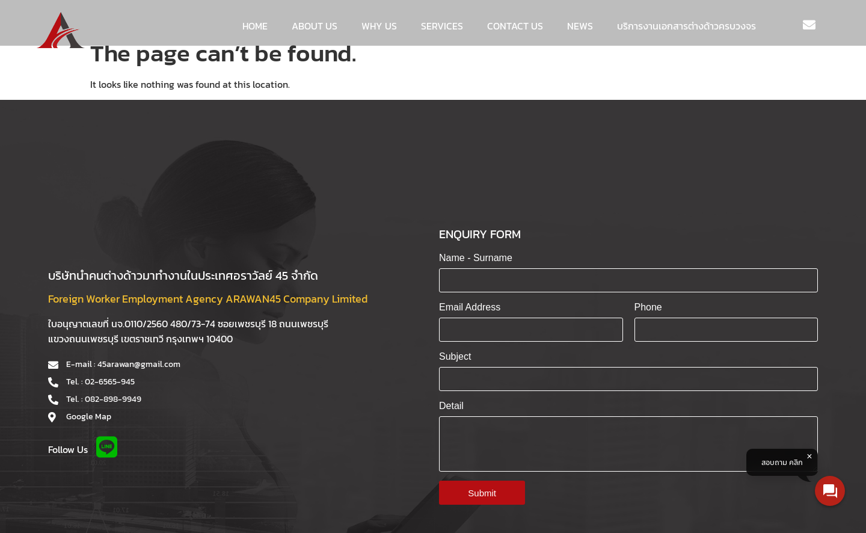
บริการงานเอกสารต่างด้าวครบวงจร (686, 26)
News (580, 26)
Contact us (515, 26)
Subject (455, 356)
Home (255, 26)
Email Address (469, 307)
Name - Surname (475, 258)
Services (442, 26)
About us (314, 26)
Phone (648, 307)
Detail (451, 406)
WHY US (379, 26)
